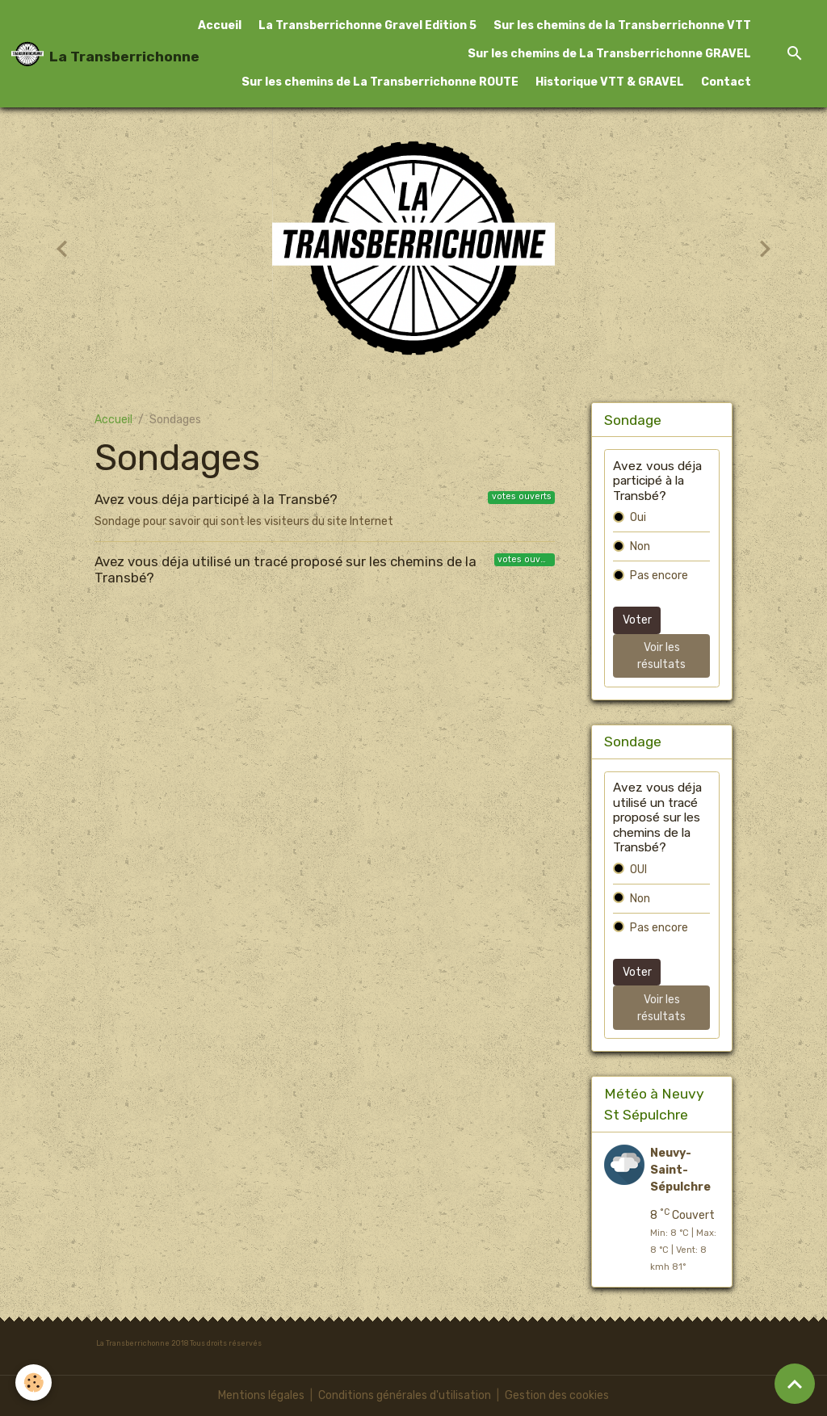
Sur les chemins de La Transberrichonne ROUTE (379, 82)
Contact (726, 82)
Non (640, 546)
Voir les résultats (661, 656)
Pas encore (659, 575)
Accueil (219, 25)
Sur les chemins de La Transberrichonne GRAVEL (609, 54)
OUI (638, 869)
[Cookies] (34, 1382)
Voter (637, 620)
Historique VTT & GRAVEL (609, 82)
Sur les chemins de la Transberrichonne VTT (622, 25)
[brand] (89, 54)
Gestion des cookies (557, 1395)
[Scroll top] (795, 1383)
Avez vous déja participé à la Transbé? (216, 499)
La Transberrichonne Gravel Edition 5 (367, 25)
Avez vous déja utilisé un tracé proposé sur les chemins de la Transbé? (285, 569)
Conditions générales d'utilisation (404, 1395)
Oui (638, 517)
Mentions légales (261, 1395)
